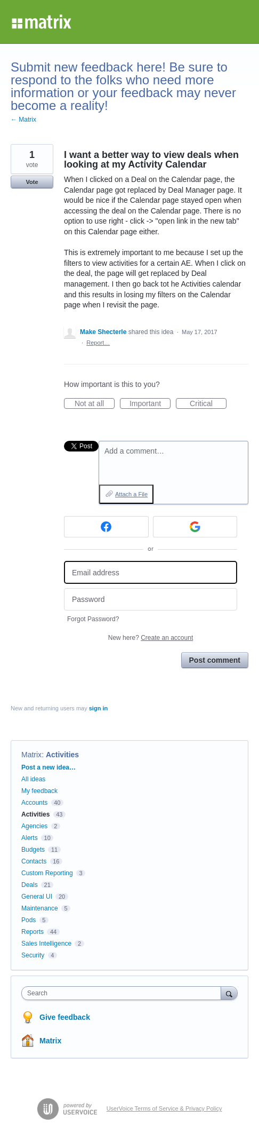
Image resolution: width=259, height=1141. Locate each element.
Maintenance (39, 908)
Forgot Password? (93, 619)
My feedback (39, 791)
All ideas (33, 779)
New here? (150, 637)
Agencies (34, 826)
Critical (208, 404)
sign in (98, 708)
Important (150, 404)
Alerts (29, 838)
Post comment (214, 660)
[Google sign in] (195, 526)
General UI (36, 896)
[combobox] (124, 993)
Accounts (34, 802)
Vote (32, 182)
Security (32, 955)
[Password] (150, 599)
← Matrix (23, 119)
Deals (29, 885)
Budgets (33, 849)
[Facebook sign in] (106, 526)
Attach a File (131, 494)
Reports (32, 932)
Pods (28, 920)
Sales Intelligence (46, 943)
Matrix (31, 754)
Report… (98, 342)
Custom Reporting (47, 873)
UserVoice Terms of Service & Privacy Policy (164, 1108)
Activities (62, 754)
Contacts (33, 861)
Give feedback (64, 1017)
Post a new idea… (48, 767)
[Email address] (150, 572)
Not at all (95, 404)
